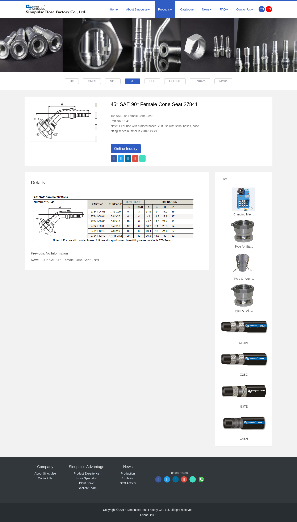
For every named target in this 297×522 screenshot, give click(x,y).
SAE (132, 81)
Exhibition (127, 478)
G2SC (244, 374)
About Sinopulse (138, 9)
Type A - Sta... (244, 246)
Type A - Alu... (244, 310)
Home (114, 9)
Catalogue (187, 9)
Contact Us (244, 9)
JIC (67, 81)
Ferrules (203, 81)
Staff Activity (128, 483)
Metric (228, 81)
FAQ (224, 9)
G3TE (244, 406)
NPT (111, 81)
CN (262, 9)
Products (165, 9)
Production (128, 473)
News (207, 9)
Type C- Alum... (244, 278)
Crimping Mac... (244, 214)
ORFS (89, 81)
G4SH (244, 438)
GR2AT (244, 342)
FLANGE (177, 81)
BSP (153, 81)
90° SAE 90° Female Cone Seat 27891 (72, 260)
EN (269, 9)
